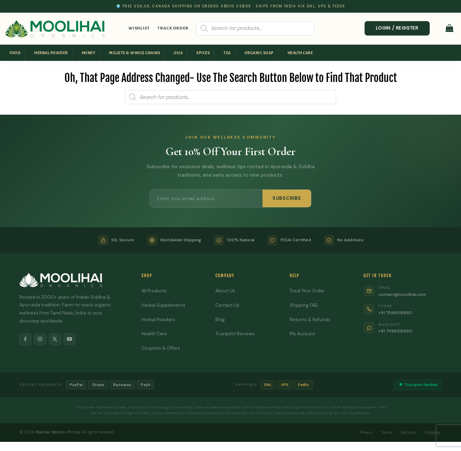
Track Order (173, 28)
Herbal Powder (51, 53)
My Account (303, 334)
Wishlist (139, 28)
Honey (89, 53)
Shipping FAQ (304, 305)
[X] (56, 339)
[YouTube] (72, 339)
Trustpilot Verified (417, 385)
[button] (449, 27)
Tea (227, 53)
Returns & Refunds (310, 320)
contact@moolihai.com (403, 294)
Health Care (300, 53)
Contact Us (227, 305)
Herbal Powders (158, 320)
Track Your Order (308, 291)
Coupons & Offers (161, 348)
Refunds (405, 432)
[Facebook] (25, 339)
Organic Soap (259, 53)
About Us (225, 291)
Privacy (362, 432)
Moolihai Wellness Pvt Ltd (59, 432)
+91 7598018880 (396, 313)
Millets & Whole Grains (134, 53)
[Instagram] (41, 339)
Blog (220, 320)
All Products (154, 291)
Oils (178, 53)
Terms (383, 432)
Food (15, 53)
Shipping (431, 432)
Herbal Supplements (163, 305)
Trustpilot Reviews (235, 334)
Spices (203, 53)
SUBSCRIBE (286, 198)
